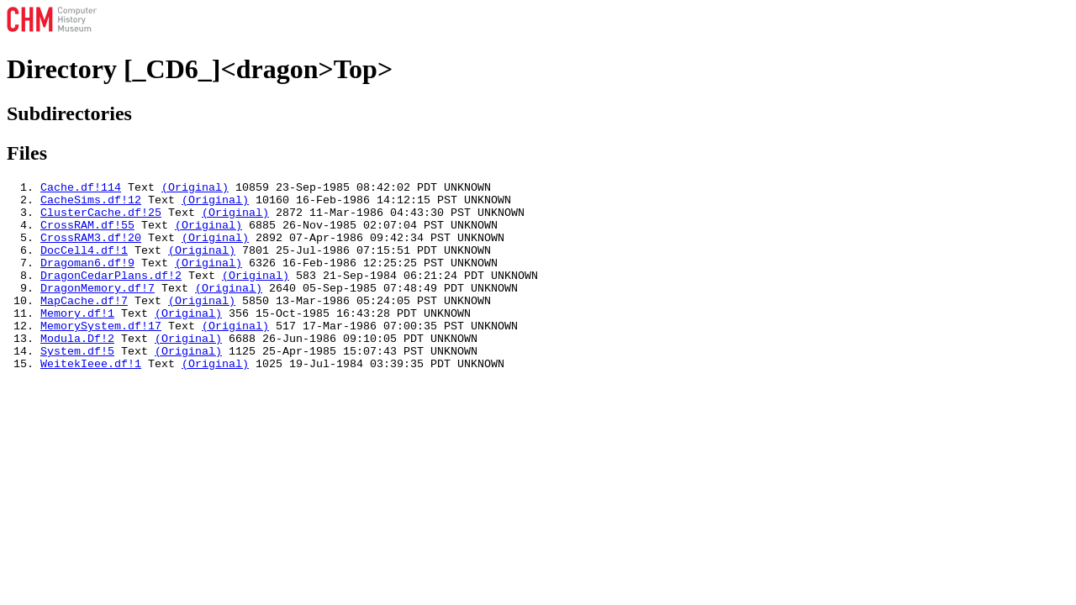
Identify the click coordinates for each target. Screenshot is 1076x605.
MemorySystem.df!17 (100, 355)
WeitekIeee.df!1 (90, 400)
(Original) (195, 189)
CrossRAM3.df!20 (90, 249)
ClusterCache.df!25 (100, 219)
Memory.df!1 (77, 340)
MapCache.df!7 (84, 325)
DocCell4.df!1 (84, 264)
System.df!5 (77, 385)
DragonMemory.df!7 (97, 310)
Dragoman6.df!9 (87, 279)
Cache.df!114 (80, 189)
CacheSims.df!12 (90, 204)
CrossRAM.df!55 (87, 234)
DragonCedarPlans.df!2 (111, 294)
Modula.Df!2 (77, 370)
